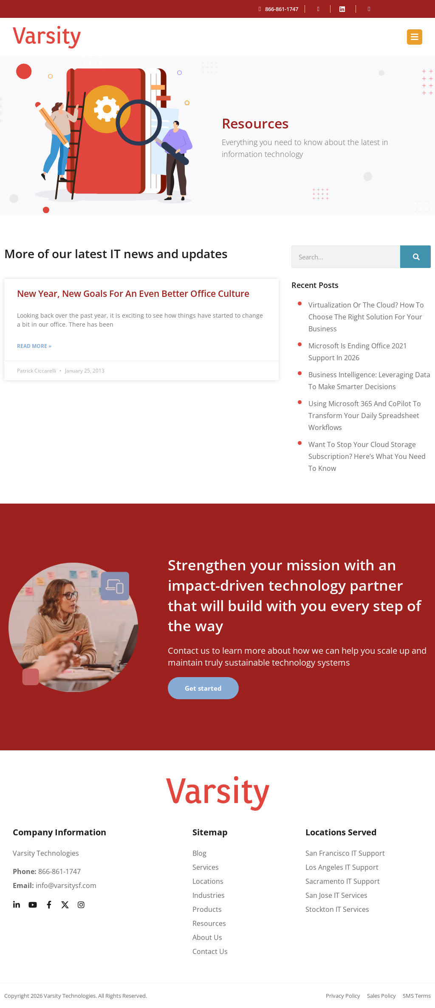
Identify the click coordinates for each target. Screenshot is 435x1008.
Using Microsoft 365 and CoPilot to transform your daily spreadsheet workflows (364, 415)
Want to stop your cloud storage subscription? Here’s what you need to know (367, 456)
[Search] (415, 256)
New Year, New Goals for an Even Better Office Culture (133, 293)
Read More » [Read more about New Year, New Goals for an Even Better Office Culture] (34, 346)
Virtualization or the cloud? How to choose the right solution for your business (366, 316)
